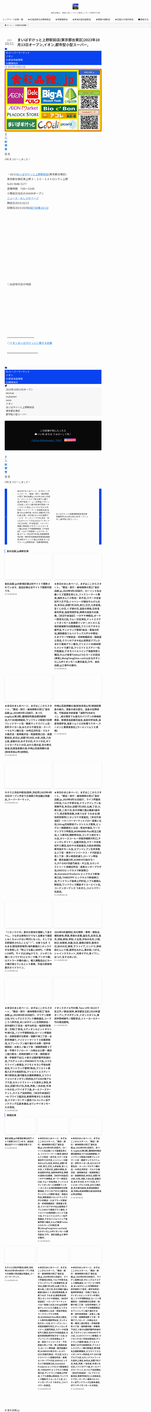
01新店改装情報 (14, 59)
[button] (6, 134)
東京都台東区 (13, 410)
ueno (9, 400)
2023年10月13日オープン (19, 389)
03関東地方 (12, 63)
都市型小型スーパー (16, 414)
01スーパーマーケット (18, 52)
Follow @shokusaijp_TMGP (47, 440)
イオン (9, 56)
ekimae (10, 393)
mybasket (11, 396)
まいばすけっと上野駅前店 (20, 407)
